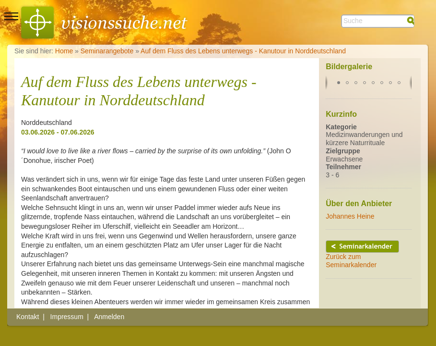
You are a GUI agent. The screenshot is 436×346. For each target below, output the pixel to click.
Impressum (66, 317)
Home (64, 51)
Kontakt (27, 317)
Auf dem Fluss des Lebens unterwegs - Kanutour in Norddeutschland (243, 51)
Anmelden (109, 317)
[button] (338, 82)
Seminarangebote (107, 51)
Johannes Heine (350, 216)
